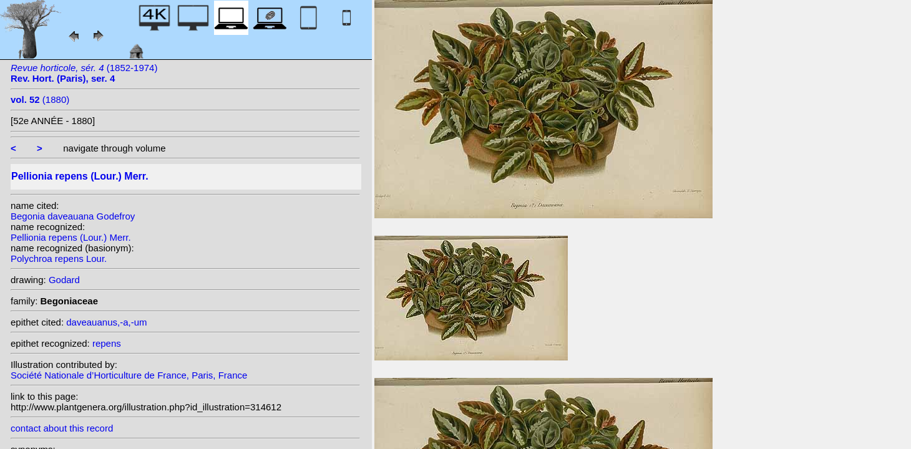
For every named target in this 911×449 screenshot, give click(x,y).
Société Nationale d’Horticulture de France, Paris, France (129, 375)
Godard (64, 279)
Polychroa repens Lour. (59, 258)
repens (106, 343)
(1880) (40, 99)
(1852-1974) (84, 73)
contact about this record (62, 428)
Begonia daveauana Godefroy (73, 216)
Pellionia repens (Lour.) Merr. (71, 237)
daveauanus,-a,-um (106, 322)
